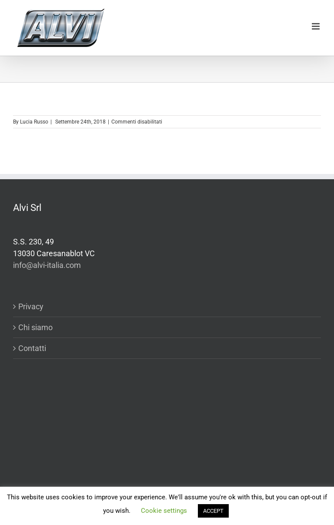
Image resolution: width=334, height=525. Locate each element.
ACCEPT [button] (213, 511)
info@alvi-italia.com (47, 265)
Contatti (32, 348)
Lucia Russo (34, 122)
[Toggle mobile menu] (316, 26)
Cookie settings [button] (164, 511)
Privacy (30, 306)
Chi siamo (35, 327)
